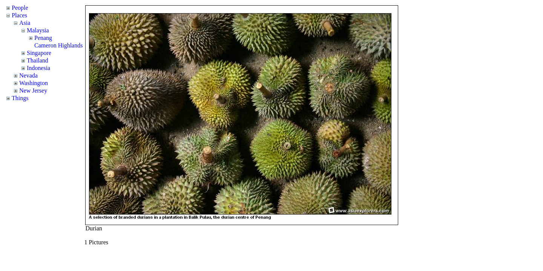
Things (20, 98)
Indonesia (38, 68)
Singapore (39, 53)
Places (19, 15)
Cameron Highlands (58, 45)
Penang (43, 38)
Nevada (28, 75)
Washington (33, 83)
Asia (24, 23)
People (20, 8)
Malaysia (38, 30)
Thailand (37, 60)
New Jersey (33, 90)
